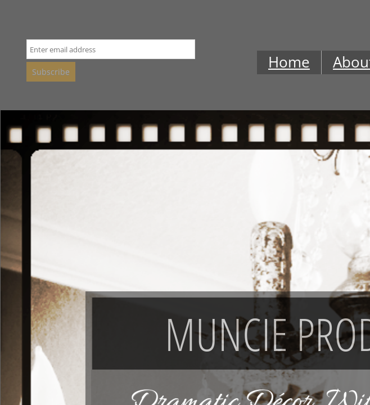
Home (289, 62)
